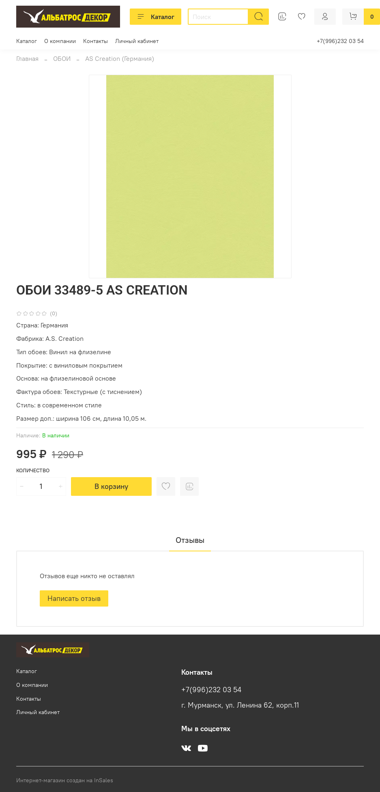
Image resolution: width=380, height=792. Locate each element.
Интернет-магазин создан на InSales (64, 780)
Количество (32, 470)
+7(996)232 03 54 (340, 41)
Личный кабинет (137, 41)
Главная (27, 58)
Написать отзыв (74, 598)
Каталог (155, 17)
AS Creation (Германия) (119, 58)
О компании (60, 41)
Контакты (95, 41)
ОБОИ (62, 58)
